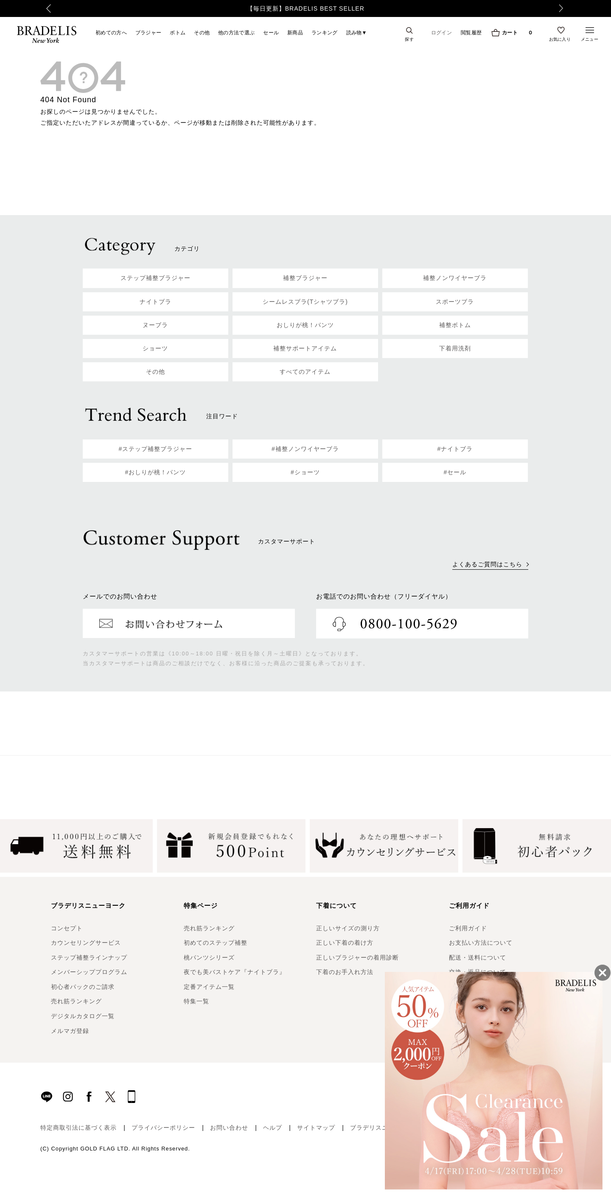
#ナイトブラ (455, 448)
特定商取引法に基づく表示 (78, 1127)
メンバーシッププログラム (89, 971)
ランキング (324, 32)
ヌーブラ (155, 325)
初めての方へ (111, 32)
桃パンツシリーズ (209, 957)
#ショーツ (305, 472)
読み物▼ (356, 32)
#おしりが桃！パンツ (155, 472)
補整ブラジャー (305, 277)
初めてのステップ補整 (215, 942)
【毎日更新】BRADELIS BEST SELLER (305, 8)
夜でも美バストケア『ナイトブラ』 (235, 971)
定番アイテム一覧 (209, 986)
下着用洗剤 (455, 348)
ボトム (177, 32)
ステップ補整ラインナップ (89, 957)
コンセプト (67, 928)
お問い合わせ (229, 1127)
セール (271, 32)
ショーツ (155, 348)
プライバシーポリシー (163, 1127)
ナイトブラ (155, 301)
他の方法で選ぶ (236, 32)
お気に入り (560, 39)
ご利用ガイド (468, 928)
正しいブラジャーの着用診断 (357, 957)
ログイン (441, 32)
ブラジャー (148, 32)
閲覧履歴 (471, 32)
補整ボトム (455, 325)
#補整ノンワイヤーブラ (305, 448)
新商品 (295, 32)
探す (409, 39)
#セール (455, 472)
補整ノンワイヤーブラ (455, 277)
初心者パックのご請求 (83, 986)
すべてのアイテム (305, 371)
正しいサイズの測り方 (348, 928)
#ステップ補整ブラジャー (156, 448)
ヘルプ (272, 1127)
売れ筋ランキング (76, 1001)
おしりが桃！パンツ (305, 325)
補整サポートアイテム (305, 348)
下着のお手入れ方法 (344, 971)
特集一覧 (196, 1001)
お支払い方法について (481, 942)
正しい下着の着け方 (344, 942)
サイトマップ (316, 1127)
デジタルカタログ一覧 (83, 1016)
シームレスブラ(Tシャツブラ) (305, 301)
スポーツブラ (455, 301)
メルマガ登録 (70, 1030)
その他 (202, 32)
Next (566, 8)
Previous (42, 8)
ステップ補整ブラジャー (156, 277)
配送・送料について (477, 957)
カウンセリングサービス (86, 942)
